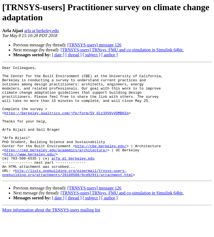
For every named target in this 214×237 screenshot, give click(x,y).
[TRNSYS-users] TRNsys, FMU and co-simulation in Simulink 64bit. (122, 50)
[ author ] (109, 54)
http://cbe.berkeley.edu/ (100, 162)
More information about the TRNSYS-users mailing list (51, 232)
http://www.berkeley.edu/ (30, 172)
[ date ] (58, 54)
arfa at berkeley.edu (41, 30)
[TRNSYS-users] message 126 (94, 45)
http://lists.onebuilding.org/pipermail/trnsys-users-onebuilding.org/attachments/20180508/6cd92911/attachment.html (67, 194)
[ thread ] (73, 54)
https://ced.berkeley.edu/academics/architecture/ (55, 167)
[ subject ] (91, 54)
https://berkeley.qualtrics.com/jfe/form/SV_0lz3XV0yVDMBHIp (66, 122)
